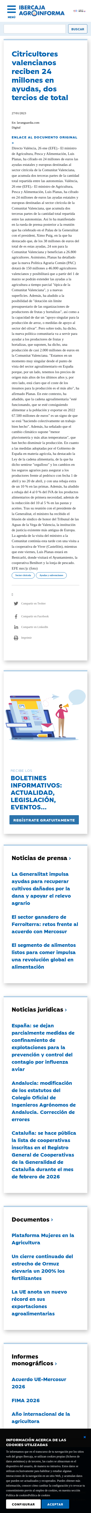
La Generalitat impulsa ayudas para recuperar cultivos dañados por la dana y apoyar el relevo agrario (41, 888)
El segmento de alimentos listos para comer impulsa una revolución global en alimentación (44, 955)
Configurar (23, 1504)
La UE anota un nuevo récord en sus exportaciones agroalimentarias (39, 1302)
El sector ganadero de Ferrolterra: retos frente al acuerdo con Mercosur (45, 924)
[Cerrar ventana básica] (85, 1437)
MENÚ (12, 17)
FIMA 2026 (26, 1400)
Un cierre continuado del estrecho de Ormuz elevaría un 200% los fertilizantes (42, 1266)
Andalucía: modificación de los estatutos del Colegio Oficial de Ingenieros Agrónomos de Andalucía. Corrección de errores (44, 1101)
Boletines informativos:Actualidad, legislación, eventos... (36, 792)
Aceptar (55, 1504)
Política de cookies (39, 1495)
